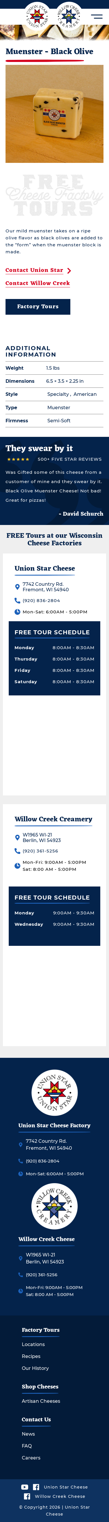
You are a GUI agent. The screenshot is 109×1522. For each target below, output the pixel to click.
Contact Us (36, 1420)
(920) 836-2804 (41, 600)
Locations (33, 1344)
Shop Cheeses (40, 1387)
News (28, 1434)
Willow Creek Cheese (46, 1239)
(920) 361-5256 (40, 851)
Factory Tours (38, 307)
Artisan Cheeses (41, 1401)
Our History (35, 1368)
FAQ (27, 1446)
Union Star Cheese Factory (54, 1126)
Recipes (31, 1356)
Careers (31, 1458)
